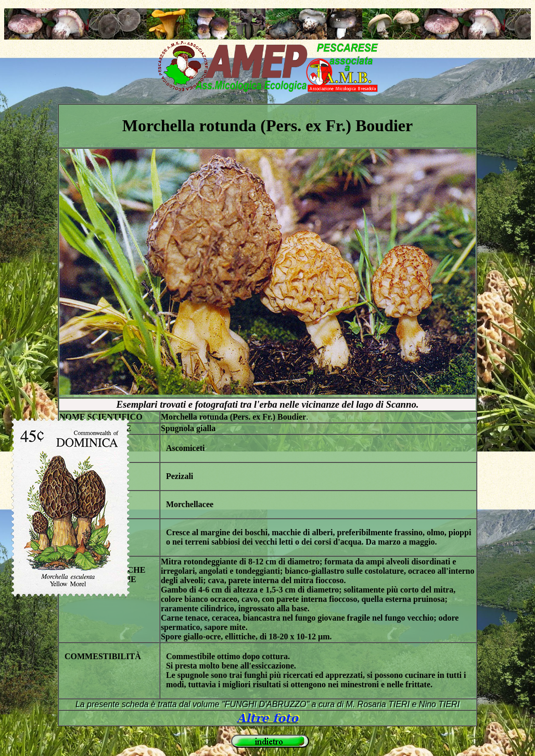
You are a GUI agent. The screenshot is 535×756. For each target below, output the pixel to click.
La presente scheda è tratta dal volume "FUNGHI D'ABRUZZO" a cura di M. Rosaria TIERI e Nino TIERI (267, 704)
